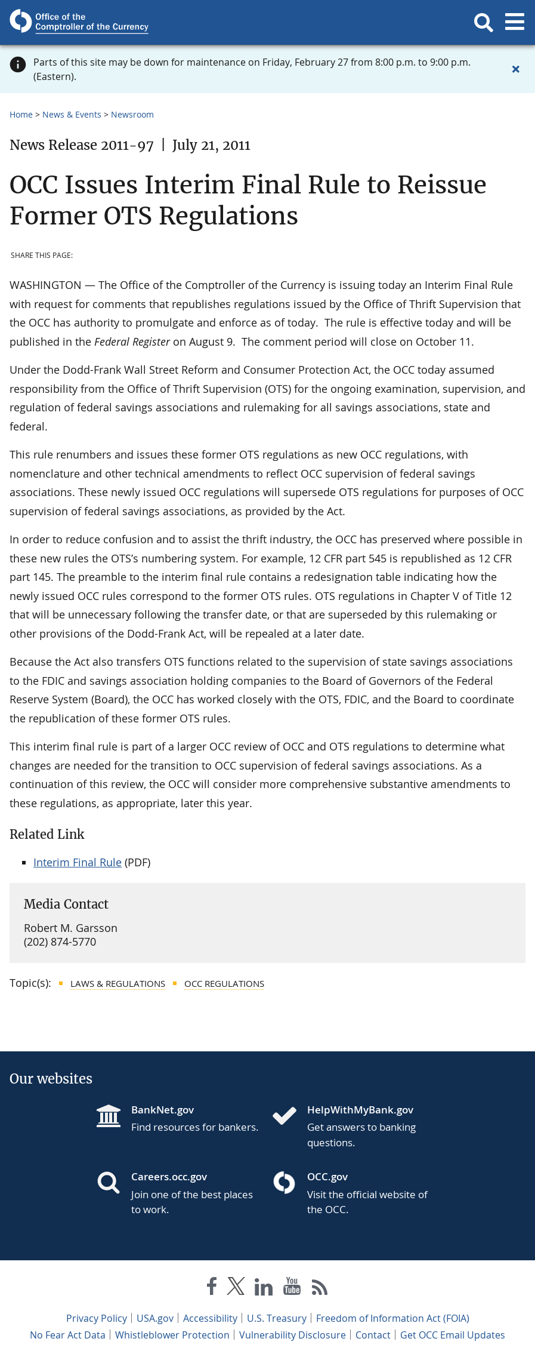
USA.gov (155, 1318)
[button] (483, 22)
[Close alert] (515, 69)
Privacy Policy (96, 1318)
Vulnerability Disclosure (292, 1334)
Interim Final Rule (77, 862)
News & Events (71, 114)
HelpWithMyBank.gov (360, 1109)
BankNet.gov (162, 1109)
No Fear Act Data (68, 1334)
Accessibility (210, 1318)
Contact (373, 1334)
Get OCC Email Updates (452, 1334)
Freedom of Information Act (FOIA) (392, 1318)
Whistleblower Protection (172, 1334)
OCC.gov (327, 1176)
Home (21, 114)
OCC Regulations (224, 983)
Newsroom (132, 114)
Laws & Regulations (117, 983)
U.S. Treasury (277, 1318)
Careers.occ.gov (169, 1176)
